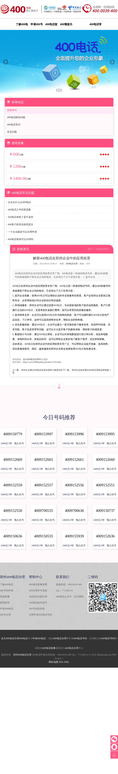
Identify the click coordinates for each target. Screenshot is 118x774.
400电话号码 (80, 638)
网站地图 (53, 662)
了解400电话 (6, 584)
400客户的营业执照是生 (20, 224)
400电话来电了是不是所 (20, 217)
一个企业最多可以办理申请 (22, 232)
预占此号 (19, 443)
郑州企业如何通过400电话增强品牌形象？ (91, 370)
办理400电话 (21, 638)
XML (66, 662)
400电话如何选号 (38, 602)
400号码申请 (6, 590)
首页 (89, 249)
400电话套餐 (48, 648)
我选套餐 (5, 596)
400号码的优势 (37, 608)
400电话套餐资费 (38, 584)
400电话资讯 (102, 249)
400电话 (16, 286)
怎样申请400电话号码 (40, 614)
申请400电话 (6, 608)
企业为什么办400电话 (19, 202)
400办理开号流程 (38, 590)
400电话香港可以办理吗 (20, 239)
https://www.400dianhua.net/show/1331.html (42, 362)
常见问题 (12, 132)
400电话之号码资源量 (19, 209)
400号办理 (5, 614)
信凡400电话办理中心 (33, 359)
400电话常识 (13, 124)
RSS (61, 662)
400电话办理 (72, 264)
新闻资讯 (12, 110)
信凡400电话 (7, 638)
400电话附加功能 (16, 117)
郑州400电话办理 (22, 654)
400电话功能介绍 (38, 596)
